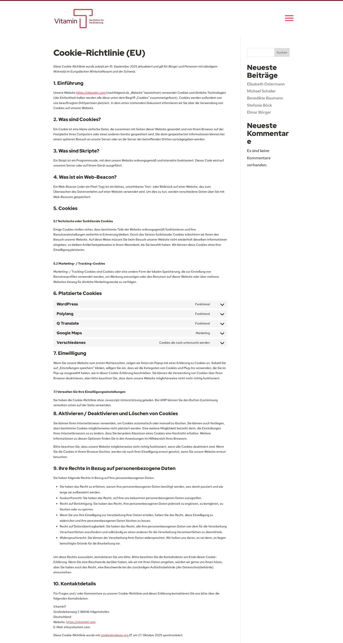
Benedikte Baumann (265, 98)
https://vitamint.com (90, 93)
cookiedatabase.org (114, 635)
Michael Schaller (261, 91)
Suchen (282, 52)
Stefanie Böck (259, 105)
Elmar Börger (259, 112)
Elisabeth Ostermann (266, 84)
